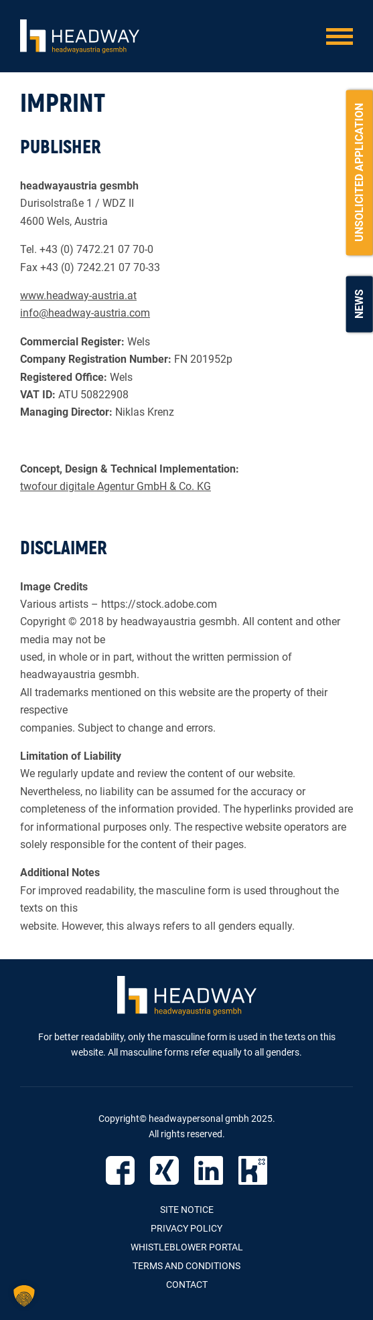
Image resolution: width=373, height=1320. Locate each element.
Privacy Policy (186, 1228)
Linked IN (208, 1170)
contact (187, 1284)
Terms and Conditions (186, 1265)
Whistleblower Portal (187, 1247)
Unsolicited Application (359, 172)
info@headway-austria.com (85, 313)
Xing (164, 1170)
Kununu (252, 1170)
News (359, 304)
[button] (24, 1296)
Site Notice (187, 1209)
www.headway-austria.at (78, 295)
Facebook (120, 1170)
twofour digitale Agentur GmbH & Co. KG (115, 486)
